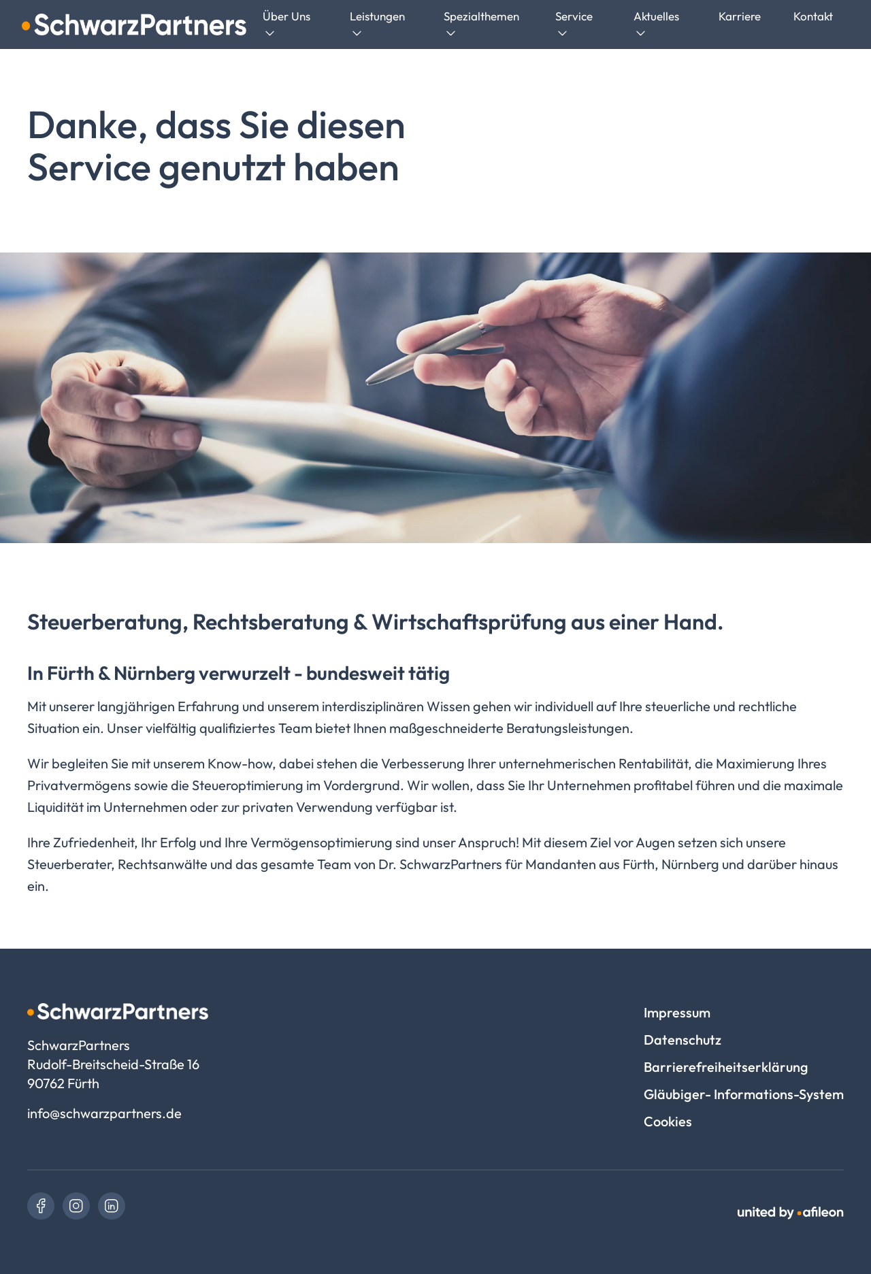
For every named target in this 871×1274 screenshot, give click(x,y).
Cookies (668, 1121)
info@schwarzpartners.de (104, 1113)
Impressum (677, 1012)
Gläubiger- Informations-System (744, 1093)
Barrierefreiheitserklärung (726, 1066)
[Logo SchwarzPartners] (134, 24)
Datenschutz (682, 1039)
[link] (40, 1206)
